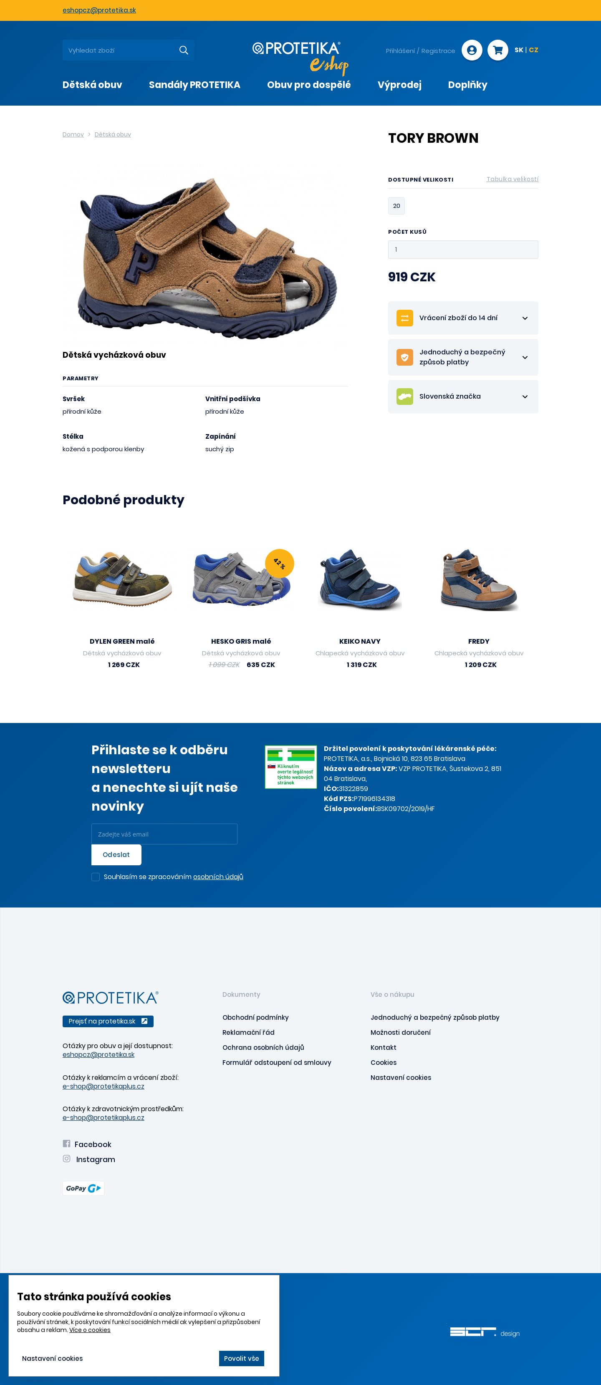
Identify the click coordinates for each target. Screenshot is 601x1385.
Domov (73, 134)
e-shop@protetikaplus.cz (103, 1086)
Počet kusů (407, 232)
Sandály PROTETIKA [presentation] (194, 84)
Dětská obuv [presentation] (92, 84)
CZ (533, 50)
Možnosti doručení (401, 1032)
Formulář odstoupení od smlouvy (276, 1062)
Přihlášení (400, 50)
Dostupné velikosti (463, 181)
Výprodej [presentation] (400, 84)
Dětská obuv (113, 134)
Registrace (438, 50)
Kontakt (383, 1047)
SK (519, 50)
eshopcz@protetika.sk (99, 10)
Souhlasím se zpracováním (173, 877)
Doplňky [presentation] (467, 84)
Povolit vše (241, 1358)
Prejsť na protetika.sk (108, 1021)
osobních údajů (218, 877)
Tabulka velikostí (513, 179)
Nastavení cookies (401, 1077)
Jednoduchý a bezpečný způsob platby (435, 1017)
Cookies (383, 1062)
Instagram (89, 1160)
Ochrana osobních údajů (263, 1047)
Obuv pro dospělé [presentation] (309, 84)
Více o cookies (90, 1330)
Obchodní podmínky (255, 1017)
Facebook (87, 1145)
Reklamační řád (248, 1032)
